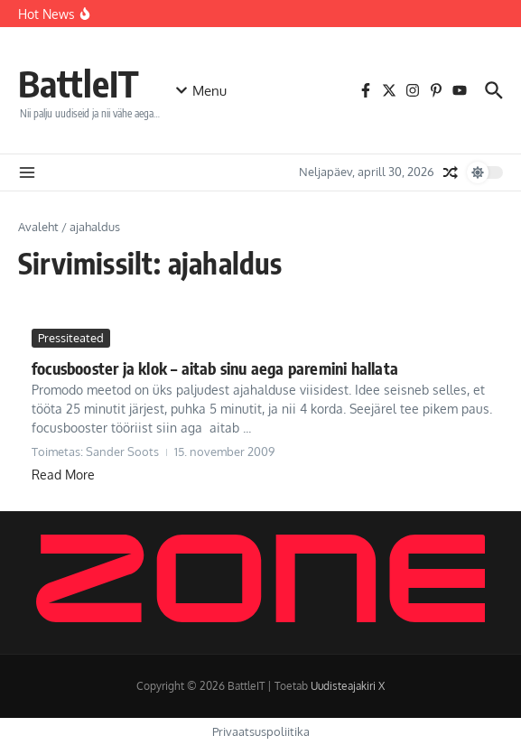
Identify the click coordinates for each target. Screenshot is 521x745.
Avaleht (38, 226)
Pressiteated (71, 338)
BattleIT (78, 83)
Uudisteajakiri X (348, 686)
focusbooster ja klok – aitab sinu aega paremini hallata (215, 368)
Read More (63, 474)
